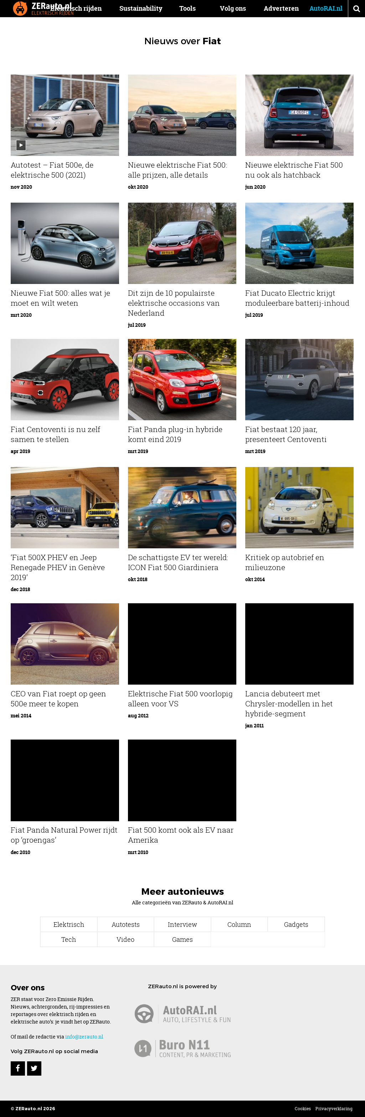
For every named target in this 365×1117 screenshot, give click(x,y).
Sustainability (153, 8)
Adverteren (281, 8)
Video (125, 939)
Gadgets (296, 924)
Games (182, 939)
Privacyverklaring (334, 1109)
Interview (182, 924)
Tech (68, 939)
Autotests (126, 924)
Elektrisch (68, 924)
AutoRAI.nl (326, 8)
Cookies (303, 1109)
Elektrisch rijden (88, 8)
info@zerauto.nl (84, 1036)
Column (239, 924)
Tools (194, 8)
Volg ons (233, 8)
